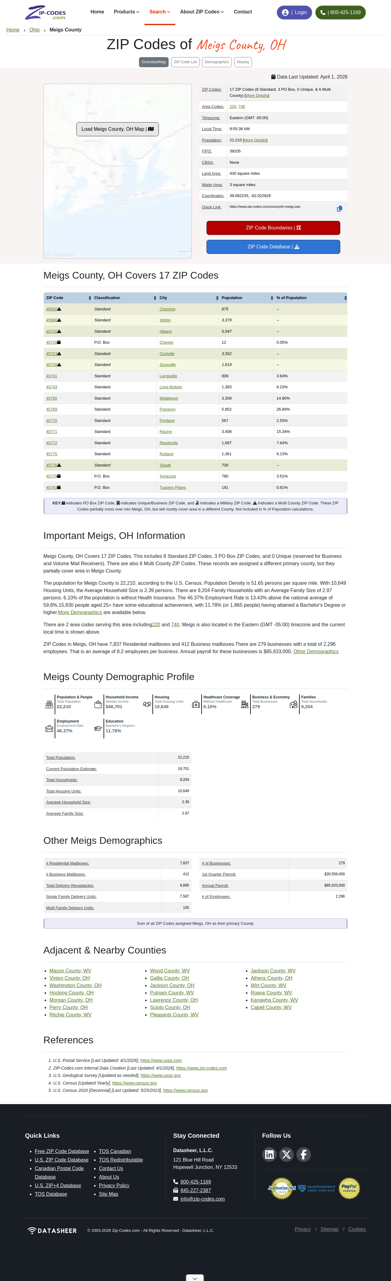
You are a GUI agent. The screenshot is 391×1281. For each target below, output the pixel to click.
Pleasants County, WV (174, 1014)
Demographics (217, 62)
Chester (166, 342)
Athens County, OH (272, 978)
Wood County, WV (170, 970)
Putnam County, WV (172, 992)
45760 (51, 398)
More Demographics (80, 612)
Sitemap (329, 1229)
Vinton (165, 320)
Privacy (303, 1229)
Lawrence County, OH (174, 1000)
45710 (51, 331)
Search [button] (157, 11)
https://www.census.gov (134, 1083)
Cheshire (167, 309)
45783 (51, 487)
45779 (51, 476)
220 (233, 106)
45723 (51, 353)
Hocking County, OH (71, 992)
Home (97, 11)
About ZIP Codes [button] (200, 11)
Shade (165, 465)
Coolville (166, 353)
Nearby (243, 62)
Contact (243, 11)
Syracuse (167, 476)
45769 (51, 409)
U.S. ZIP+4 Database (58, 1185)
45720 (51, 342)
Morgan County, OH (71, 1000)
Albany (165, 331)
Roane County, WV (271, 992)
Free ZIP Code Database (62, 1151)
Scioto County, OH (170, 1007)
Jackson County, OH (172, 985)
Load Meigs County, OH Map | (118, 129)
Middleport (168, 398)
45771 (51, 431)
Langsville (168, 376)
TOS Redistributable (121, 1159)
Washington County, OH (75, 985)
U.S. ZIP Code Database (62, 1159)
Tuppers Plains (172, 487)
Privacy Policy (114, 1185)
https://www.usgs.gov (161, 1075)
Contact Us (111, 1168)
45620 (51, 309)
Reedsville (168, 443)
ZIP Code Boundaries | (273, 227)
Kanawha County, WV (274, 1000)
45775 (51, 454)
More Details (257, 95)
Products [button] (124, 11)
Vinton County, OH (69, 978)
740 (242, 106)
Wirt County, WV (269, 985)
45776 (51, 465)
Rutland (166, 454)
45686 (51, 320)
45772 (51, 443)
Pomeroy (167, 409)
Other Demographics (316, 651)
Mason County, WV (70, 970)
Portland (166, 420)
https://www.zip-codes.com (201, 1068)
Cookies (357, 1229)
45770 (51, 420)
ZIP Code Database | (273, 246)
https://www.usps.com (161, 1060)
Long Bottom (170, 387)
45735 (51, 364)
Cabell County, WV (271, 1007)
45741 (51, 376)
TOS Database (51, 1194)
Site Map (108, 1194)
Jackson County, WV (273, 970)
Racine (165, 431)
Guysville (167, 364)
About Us (109, 1177)
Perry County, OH (68, 1007)
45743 (51, 387)
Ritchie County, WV (70, 1014)
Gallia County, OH (169, 978)
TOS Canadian (115, 1151)
